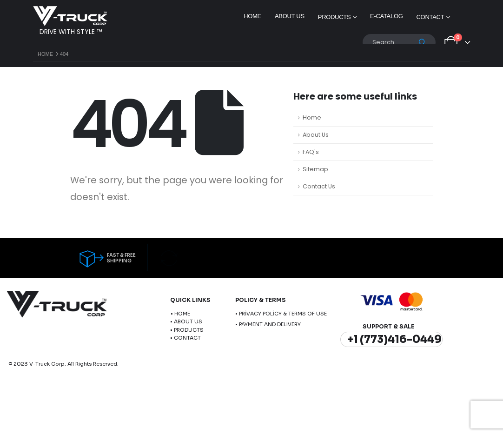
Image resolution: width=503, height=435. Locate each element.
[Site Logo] (70, 16)
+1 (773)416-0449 (394, 339)
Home (252, 16)
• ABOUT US (186, 321)
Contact (430, 16)
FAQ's (311, 152)
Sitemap (315, 169)
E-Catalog (386, 16)
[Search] (423, 42)
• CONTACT (185, 338)
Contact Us (319, 186)
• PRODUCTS (187, 330)
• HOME (180, 313)
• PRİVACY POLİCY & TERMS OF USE (281, 314)
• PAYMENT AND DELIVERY (268, 324)
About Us (289, 16)
